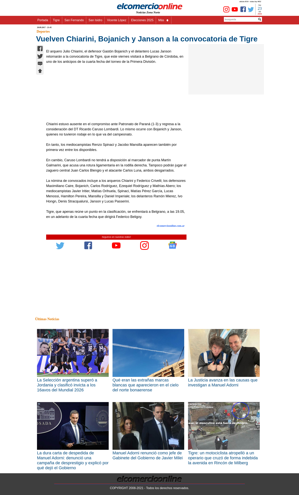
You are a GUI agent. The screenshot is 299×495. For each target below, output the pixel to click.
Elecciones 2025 (142, 20)
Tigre (56, 20)
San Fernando (74, 20)
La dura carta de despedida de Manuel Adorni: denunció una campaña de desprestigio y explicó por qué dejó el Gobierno (73, 460)
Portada (42, 20)
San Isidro (95, 20)
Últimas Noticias (47, 319)
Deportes (43, 31)
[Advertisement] (114, 93)
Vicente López (116, 20)
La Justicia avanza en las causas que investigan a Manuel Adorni (222, 382)
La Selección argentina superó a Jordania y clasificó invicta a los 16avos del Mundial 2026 (67, 385)
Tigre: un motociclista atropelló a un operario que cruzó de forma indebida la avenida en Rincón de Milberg (223, 458)
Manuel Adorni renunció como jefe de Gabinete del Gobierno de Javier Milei (148, 455)
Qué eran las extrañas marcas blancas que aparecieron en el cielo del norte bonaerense (145, 385)
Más (163, 20)
